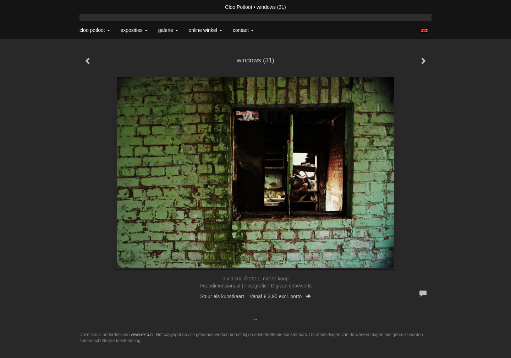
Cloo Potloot (238, 7)
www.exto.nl (142, 334)
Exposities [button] (134, 30)
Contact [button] (243, 30)
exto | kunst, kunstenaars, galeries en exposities (99, 7)
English (424, 30)
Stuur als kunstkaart (255, 296)
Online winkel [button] (205, 30)
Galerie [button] (168, 30)
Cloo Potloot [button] (94, 30)
